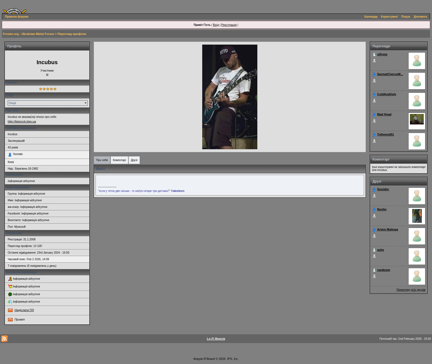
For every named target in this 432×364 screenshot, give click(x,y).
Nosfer (382, 209)
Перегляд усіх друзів (410, 289)
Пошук (405, 16)
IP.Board (209, 358)
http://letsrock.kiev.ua (22, 121)
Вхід (216, 24)
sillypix (382, 54)
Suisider (383, 189)
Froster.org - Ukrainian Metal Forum (28, 34)
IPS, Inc (232, 358)
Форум (197, 358)
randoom (383, 269)
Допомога (420, 16)
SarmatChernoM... (390, 74)
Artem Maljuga (387, 229)
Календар (371, 16)
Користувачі (389, 16)
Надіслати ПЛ (24, 310)
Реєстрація (229, 24)
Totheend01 (385, 134)
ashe (380, 249)
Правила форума (16, 16)
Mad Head (384, 114)
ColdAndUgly (386, 94)
